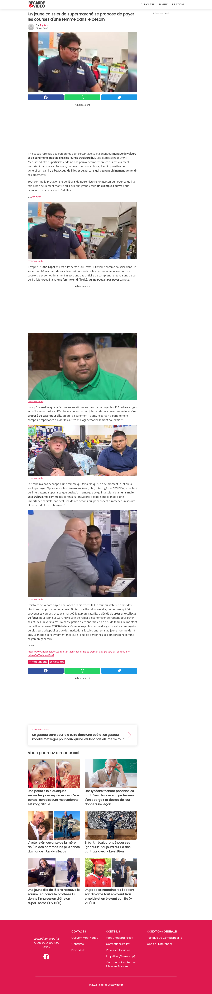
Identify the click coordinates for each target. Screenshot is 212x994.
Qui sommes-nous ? (84, 938)
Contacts (77, 944)
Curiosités (147, 4)
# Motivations (37, 662)
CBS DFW (36, 197)
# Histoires (57, 662)
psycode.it (78, 950)
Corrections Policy (118, 944)
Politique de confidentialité (164, 938)
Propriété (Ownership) (120, 956)
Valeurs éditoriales (118, 950)
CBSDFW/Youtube (35, 261)
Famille (163, 4)
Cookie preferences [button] (160, 944)
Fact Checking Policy (119, 938)
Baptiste (44, 25)
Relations (178, 4)
